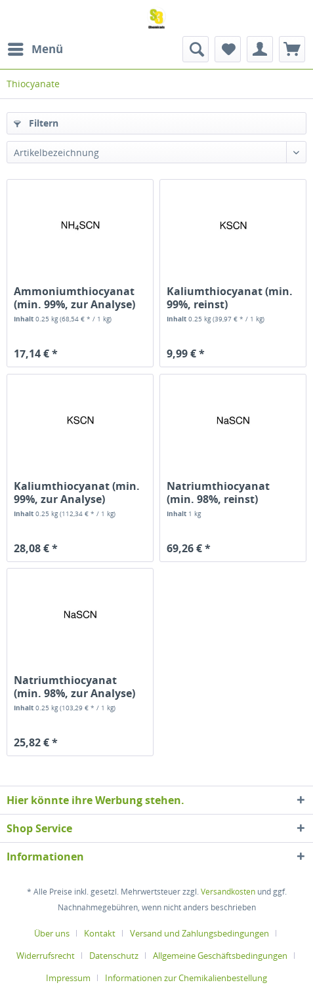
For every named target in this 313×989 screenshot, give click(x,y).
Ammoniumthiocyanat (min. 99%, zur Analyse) (74, 298)
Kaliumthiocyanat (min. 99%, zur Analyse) (77, 492)
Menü (35, 47)
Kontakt (99, 933)
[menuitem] (35, 49)
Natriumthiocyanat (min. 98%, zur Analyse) (74, 687)
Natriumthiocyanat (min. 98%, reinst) (218, 492)
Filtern (36, 123)
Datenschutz (113, 955)
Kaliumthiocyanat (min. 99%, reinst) (230, 298)
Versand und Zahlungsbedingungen (199, 933)
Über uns (52, 933)
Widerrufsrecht (45, 955)
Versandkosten (228, 891)
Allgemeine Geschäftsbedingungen (220, 955)
